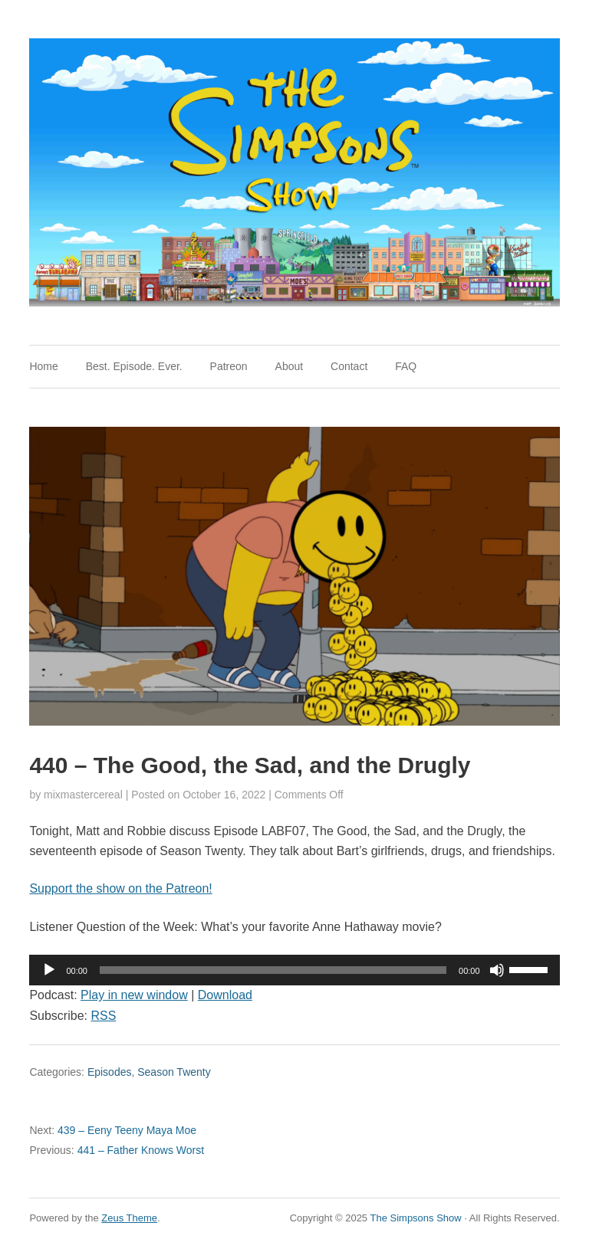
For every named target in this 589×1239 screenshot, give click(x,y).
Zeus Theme (129, 1218)
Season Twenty (173, 1072)
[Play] (49, 970)
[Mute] (497, 970)
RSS (103, 1015)
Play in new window (134, 994)
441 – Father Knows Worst (116, 1150)
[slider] (273, 970)
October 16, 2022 (224, 794)
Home (43, 366)
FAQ (405, 366)
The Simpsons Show (415, 1218)
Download (225, 994)
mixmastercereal (83, 794)
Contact (349, 366)
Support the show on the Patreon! (120, 888)
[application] (294, 970)
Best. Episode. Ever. (134, 366)
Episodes (109, 1072)
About (289, 366)
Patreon (229, 366)
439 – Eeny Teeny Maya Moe (112, 1130)
